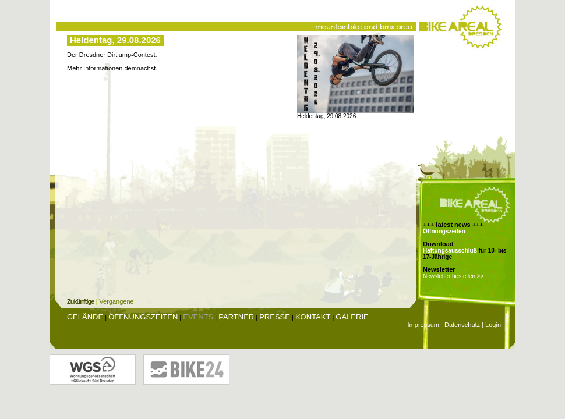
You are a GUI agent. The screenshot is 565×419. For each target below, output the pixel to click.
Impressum (423, 324)
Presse (274, 317)
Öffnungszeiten (444, 231)
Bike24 (186, 369)
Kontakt (312, 317)
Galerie (352, 317)
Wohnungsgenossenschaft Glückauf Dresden (93, 369)
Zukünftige (80, 301)
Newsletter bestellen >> (453, 276)
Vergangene (116, 301)
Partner (236, 317)
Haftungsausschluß (450, 250)
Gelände (85, 317)
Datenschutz (462, 324)
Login (493, 324)
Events (198, 317)
